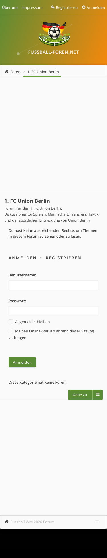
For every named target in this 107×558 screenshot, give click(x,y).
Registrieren (64, 258)
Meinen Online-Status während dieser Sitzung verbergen (51, 334)
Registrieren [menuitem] (67, 7)
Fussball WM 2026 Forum (32, 521)
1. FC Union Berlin (43, 71)
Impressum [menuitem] (32, 7)
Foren (15, 71)
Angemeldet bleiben (29, 322)
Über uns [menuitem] (10, 7)
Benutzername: (22, 275)
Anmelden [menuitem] (96, 7)
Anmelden (23, 258)
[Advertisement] (53, 135)
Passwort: (17, 300)
